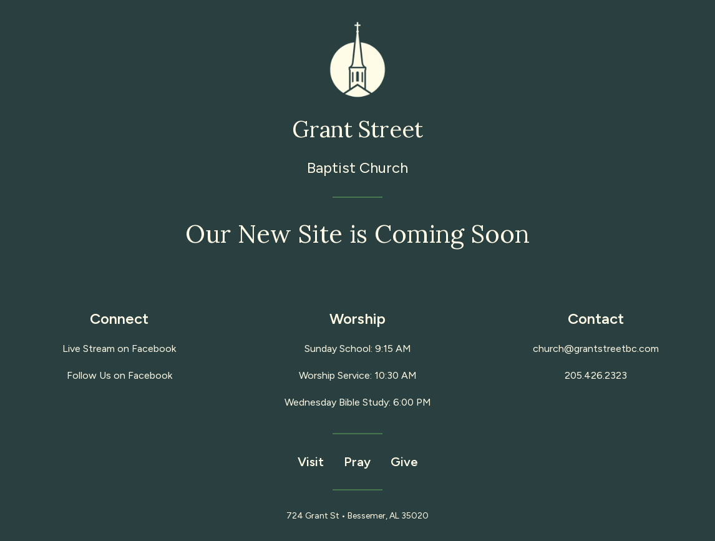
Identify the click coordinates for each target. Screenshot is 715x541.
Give (404, 461)
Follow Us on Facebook (119, 375)
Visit (311, 461)
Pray (357, 461)
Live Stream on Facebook (119, 348)
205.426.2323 (596, 375)
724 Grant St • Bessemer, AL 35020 (357, 515)
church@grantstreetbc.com (596, 348)
